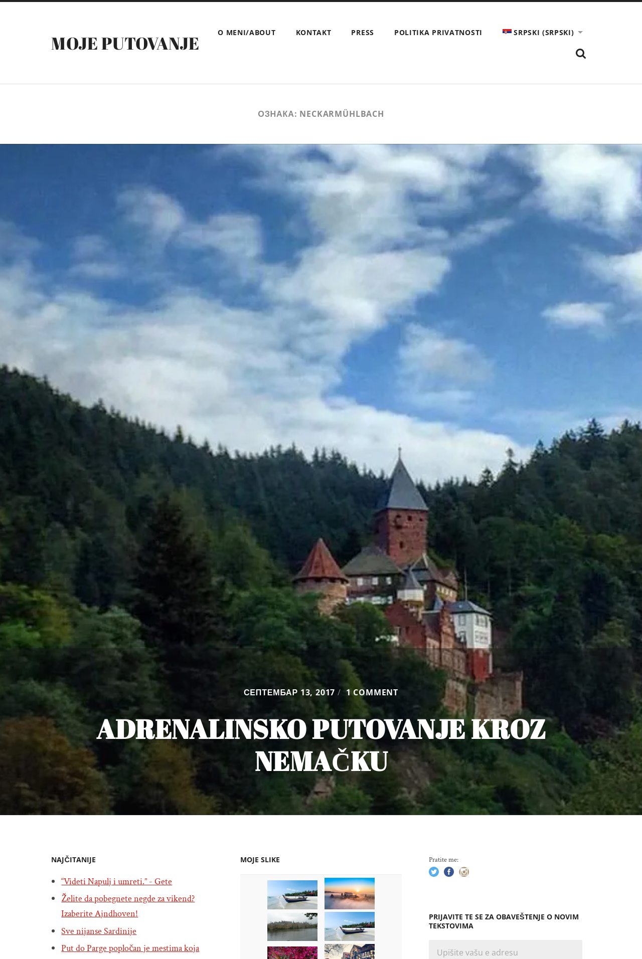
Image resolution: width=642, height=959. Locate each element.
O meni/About (347, 32)
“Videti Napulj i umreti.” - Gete (121, 882)
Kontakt (414, 32)
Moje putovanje (130, 44)
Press (463, 32)
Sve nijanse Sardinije (102, 931)
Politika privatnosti (539, 32)
